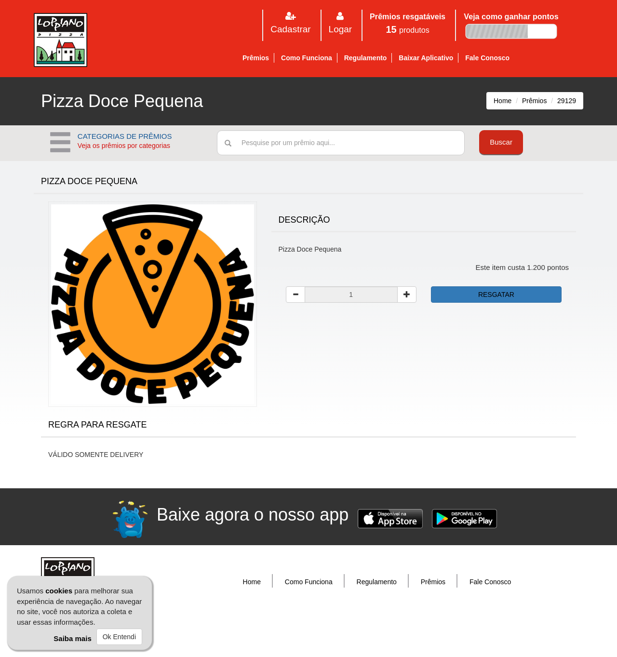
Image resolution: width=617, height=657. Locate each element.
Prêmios (255, 58)
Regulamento (365, 58)
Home (502, 101)
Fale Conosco (487, 58)
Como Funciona (306, 58)
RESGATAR (496, 294)
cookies (58, 591)
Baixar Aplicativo (426, 58)
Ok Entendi (119, 637)
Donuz (331, 630)
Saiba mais (72, 638)
